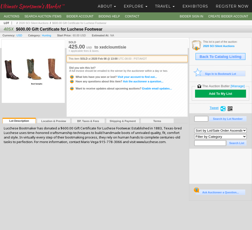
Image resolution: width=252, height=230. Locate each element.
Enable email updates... (120, 88)
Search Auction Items (42, 16)
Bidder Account (80, 16)
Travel (165, 6)
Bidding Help (109, 16)
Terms (157, 121)
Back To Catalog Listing (220, 57)
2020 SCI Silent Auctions (33, 23)
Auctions (11, 16)
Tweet (214, 108)
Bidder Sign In (191, 16)
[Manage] (237, 86)
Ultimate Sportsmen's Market (32, 6)
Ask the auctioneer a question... (116, 81)
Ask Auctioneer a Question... (217, 191)
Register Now (232, 6)
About (107, 6)
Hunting (46, 35)
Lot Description (19, 120)
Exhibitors (195, 6)
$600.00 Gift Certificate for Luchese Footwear (79, 23)
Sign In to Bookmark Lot (216, 74)
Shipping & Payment (123, 121)
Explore (135, 6)
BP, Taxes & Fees (88, 121)
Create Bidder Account (228, 16)
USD (19, 35)
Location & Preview (53, 121)
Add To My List (220, 94)
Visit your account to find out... (113, 76)
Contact (132, 16)
